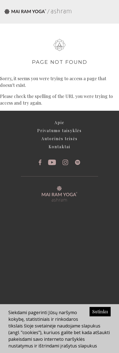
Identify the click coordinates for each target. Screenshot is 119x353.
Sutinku (100, 311)
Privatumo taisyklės (59, 130)
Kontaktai (59, 146)
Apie (59, 122)
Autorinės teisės (59, 138)
